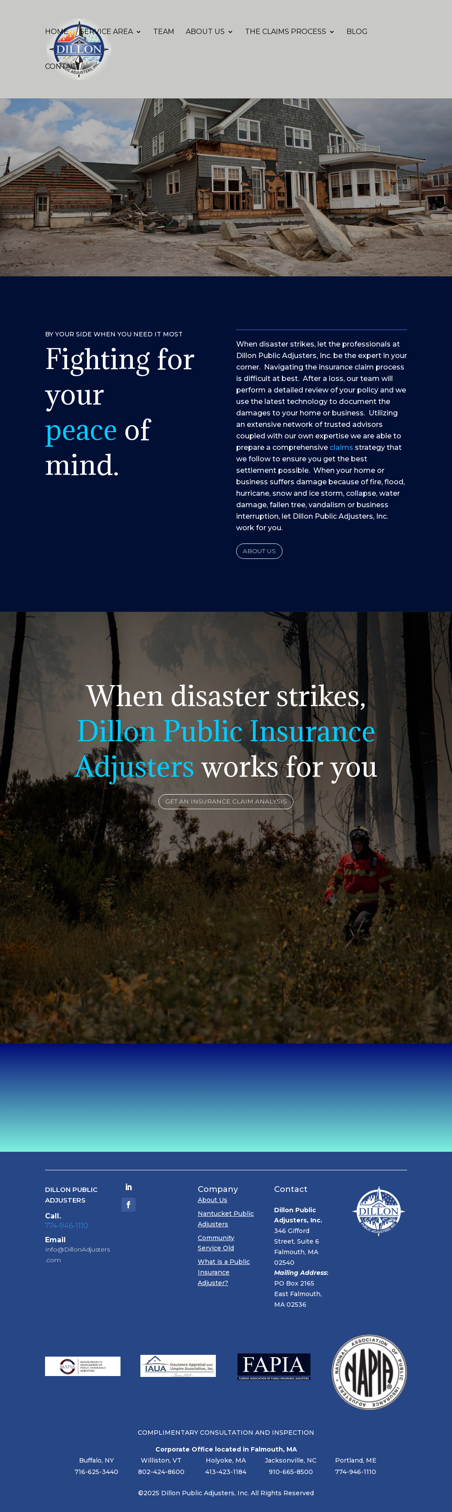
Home (56, 32)
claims (341, 447)
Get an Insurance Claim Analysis (226, 801)
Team (163, 32)
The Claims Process (285, 32)
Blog (357, 32)
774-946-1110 (66, 1226)
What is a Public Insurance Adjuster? (224, 1272)
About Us (205, 32)
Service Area (106, 32)
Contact (62, 67)
